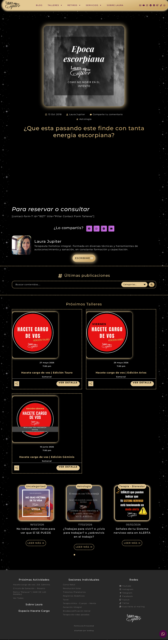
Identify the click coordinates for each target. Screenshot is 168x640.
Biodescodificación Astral (77, 612)
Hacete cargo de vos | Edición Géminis (46, 457)
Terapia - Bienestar (132, 486)
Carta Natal (69, 585)
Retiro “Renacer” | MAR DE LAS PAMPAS (29, 594)
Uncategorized (36, 486)
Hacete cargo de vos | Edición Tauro (47, 373)
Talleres (55, 5)
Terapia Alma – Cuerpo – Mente (79, 604)
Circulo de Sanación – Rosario (29, 589)
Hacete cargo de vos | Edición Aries (121, 373)
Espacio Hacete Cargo (34, 611)
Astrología (85, 119)
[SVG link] (12, 5)
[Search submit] (151, 285)
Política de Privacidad (84, 626)
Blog (39, 5)
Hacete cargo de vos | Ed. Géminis (31, 585)
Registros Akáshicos (74, 596)
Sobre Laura (115, 5)
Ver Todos (18, 599)
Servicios (93, 5)
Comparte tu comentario (108, 114)
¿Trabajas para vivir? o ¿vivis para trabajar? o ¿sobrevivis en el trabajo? (84, 533)
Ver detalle (67, 382)
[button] (89, 229)
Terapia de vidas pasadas (76, 615)
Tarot (66, 600)
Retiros (74, 5)
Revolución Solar (72, 589)
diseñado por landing (84, 631)
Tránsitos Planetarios (74, 593)
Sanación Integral (72, 608)
